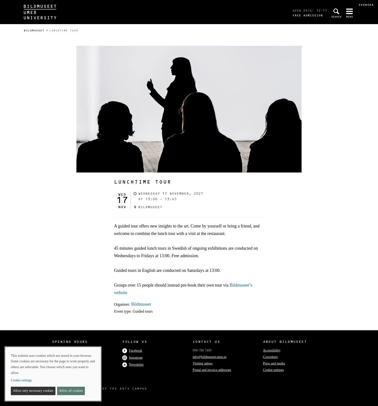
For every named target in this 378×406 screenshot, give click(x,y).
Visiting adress (203, 363)
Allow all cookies (71, 390)
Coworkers (270, 357)
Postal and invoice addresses (212, 370)
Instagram (132, 357)
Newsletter (133, 364)
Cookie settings (273, 370)
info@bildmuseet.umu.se (209, 357)
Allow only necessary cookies (33, 390)
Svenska (366, 4)
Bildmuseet (34, 30)
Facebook (132, 350)
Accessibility (272, 350)
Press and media (274, 363)
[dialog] (53, 374)
